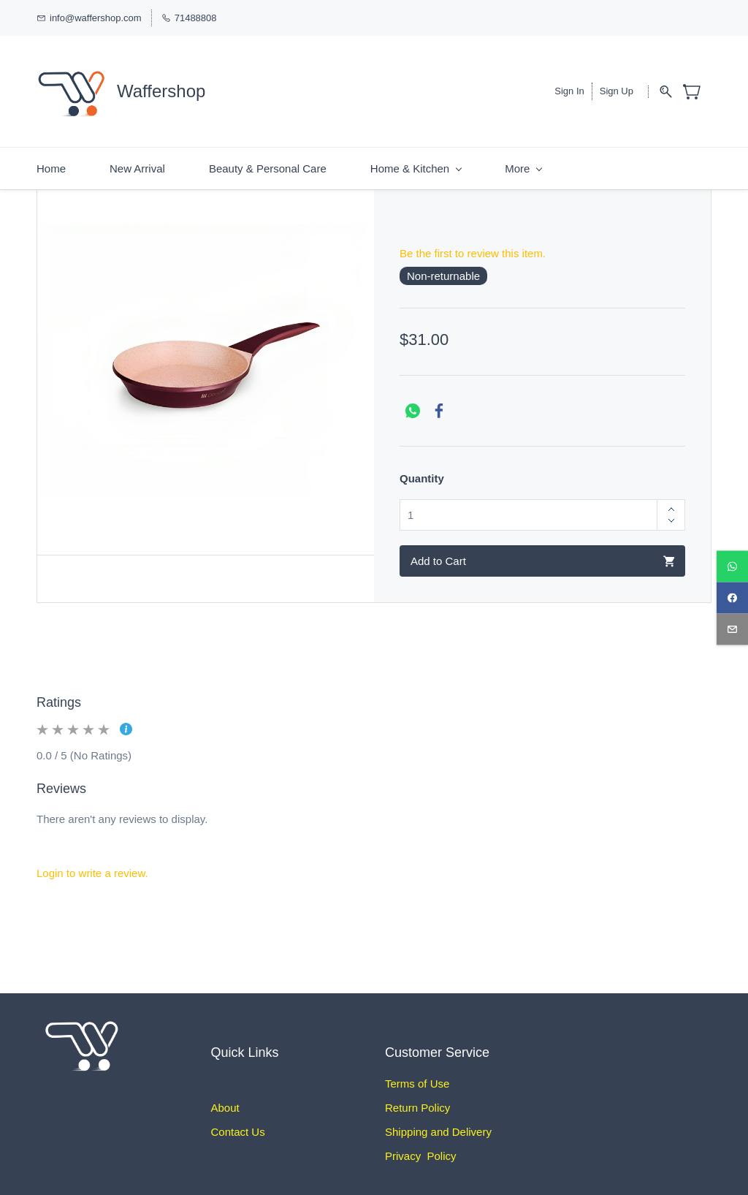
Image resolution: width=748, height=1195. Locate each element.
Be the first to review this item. (473, 244)
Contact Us (238, 1122)
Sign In (569, 86)
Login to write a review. (92, 863)
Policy (434, 1098)
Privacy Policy (421, 1146)
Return (401, 1098)
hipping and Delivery (442, 1122)
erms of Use (420, 1074)
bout (229, 1098)
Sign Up (616, 86)
